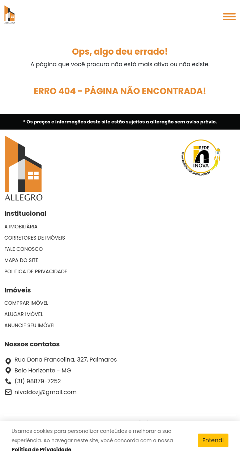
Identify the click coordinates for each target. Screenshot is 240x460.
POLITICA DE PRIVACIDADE (35, 271)
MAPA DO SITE (21, 260)
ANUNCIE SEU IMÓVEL (30, 325)
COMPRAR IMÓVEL (26, 303)
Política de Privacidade (41, 449)
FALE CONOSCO (23, 249)
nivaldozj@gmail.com (45, 392)
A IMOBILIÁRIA (21, 226)
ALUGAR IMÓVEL (23, 314)
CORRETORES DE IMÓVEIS (34, 237)
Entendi (213, 440)
